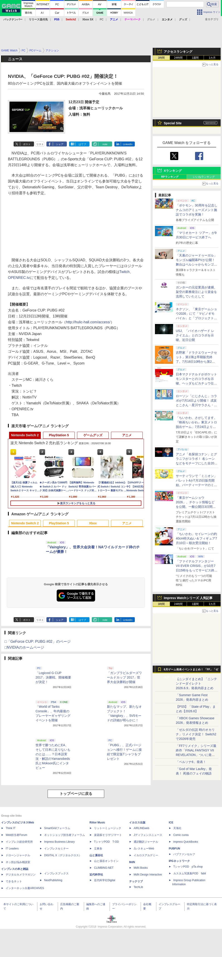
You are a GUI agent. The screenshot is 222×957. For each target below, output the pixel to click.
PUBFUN (174, 848)
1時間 (161, 57)
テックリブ (136, 881)
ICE (171, 822)
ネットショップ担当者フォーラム (64, 835)
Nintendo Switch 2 (25, 435)
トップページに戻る (76, 794)
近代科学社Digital (104, 880)
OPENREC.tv (19, 278)
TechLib (138, 887)
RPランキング (170, 176)
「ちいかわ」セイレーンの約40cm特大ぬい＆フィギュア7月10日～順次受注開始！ (196, 538)
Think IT (10, 828)
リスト (40, 144)
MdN (132, 862)
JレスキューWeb (144, 848)
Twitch (124, 272)
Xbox (93, 523)
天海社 (177, 828)
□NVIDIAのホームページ (24, 647)
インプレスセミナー (56, 848)
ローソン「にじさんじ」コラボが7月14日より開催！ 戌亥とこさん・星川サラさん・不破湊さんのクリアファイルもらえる (196, 405)
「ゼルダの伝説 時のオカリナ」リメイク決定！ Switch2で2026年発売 (196, 734)
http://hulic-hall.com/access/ (88, 322)
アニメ (127, 435)
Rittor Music (97, 822)
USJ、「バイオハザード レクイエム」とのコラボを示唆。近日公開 (195, 335)
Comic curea (180, 835)
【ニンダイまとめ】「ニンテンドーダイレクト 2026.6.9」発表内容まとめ (196, 683)
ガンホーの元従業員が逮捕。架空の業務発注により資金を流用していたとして (196, 291)
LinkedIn (128, 144)
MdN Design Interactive (148, 874)
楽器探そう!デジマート (108, 835)
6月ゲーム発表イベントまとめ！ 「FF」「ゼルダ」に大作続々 (191, 670)
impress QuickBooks (185, 841)
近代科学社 (96, 874)
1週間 (195, 57)
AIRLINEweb (141, 828)
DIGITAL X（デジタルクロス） (63, 855)
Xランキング (173, 171)
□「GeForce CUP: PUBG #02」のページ (38, 641)
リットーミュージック (107, 828)
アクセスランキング (178, 51)
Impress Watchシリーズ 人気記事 (188, 598)
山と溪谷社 (96, 855)
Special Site (173, 123)
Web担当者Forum (16, 835)
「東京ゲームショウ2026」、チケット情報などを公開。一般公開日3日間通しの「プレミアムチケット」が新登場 (196, 507)
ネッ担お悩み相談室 (18, 862)
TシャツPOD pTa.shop (188, 866)
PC (102, 19)
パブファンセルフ (184, 854)
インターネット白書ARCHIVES (25, 888)
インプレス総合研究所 (19, 841)
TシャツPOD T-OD (106, 841)
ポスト (27, 144)
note (105, 144)
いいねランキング (204, 176)
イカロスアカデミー (146, 855)
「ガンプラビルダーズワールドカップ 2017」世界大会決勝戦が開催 (124, 677)
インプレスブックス (56, 873)
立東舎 (98, 848)
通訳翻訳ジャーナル (146, 841)
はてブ (82, 144)
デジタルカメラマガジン (21, 874)
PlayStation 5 (59, 435)
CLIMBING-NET (103, 867)
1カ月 (212, 57)
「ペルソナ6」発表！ (191, 762)
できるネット (14, 881)
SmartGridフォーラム (57, 828)
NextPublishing (53, 880)
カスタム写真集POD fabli (189, 873)
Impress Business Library (59, 841)
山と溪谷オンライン (106, 861)
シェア (59, 144)
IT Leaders (12, 848)
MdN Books (141, 867)
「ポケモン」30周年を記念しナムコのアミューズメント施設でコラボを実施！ (196, 210)
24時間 (178, 57)
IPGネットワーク (179, 861)
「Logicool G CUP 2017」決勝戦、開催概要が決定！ (53, 677)
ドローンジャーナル (18, 855)
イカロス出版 (137, 822)
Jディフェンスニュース (148, 835)
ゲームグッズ (92, 435)
